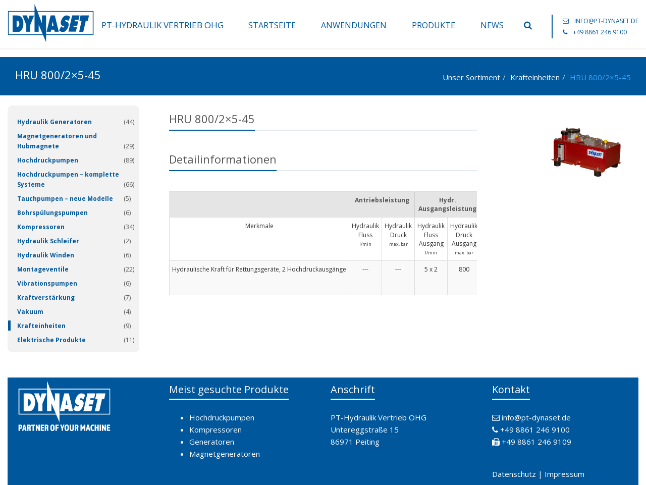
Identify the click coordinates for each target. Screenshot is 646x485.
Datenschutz (514, 474)
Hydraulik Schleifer (48, 241)
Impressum (564, 474)
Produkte (433, 25)
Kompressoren (41, 227)
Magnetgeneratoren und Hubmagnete (57, 141)
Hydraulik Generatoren (54, 122)
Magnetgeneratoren (224, 454)
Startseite (272, 25)
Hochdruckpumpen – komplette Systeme (68, 179)
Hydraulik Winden (45, 255)
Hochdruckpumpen (47, 160)
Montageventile (43, 269)
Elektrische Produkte (51, 340)
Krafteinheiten (535, 77)
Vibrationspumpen (47, 283)
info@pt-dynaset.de (606, 21)
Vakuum (30, 311)
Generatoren (211, 442)
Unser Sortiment (471, 77)
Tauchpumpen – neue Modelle (65, 198)
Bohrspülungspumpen (52, 212)
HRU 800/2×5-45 (600, 77)
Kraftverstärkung (46, 297)
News (492, 25)
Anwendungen (354, 25)
